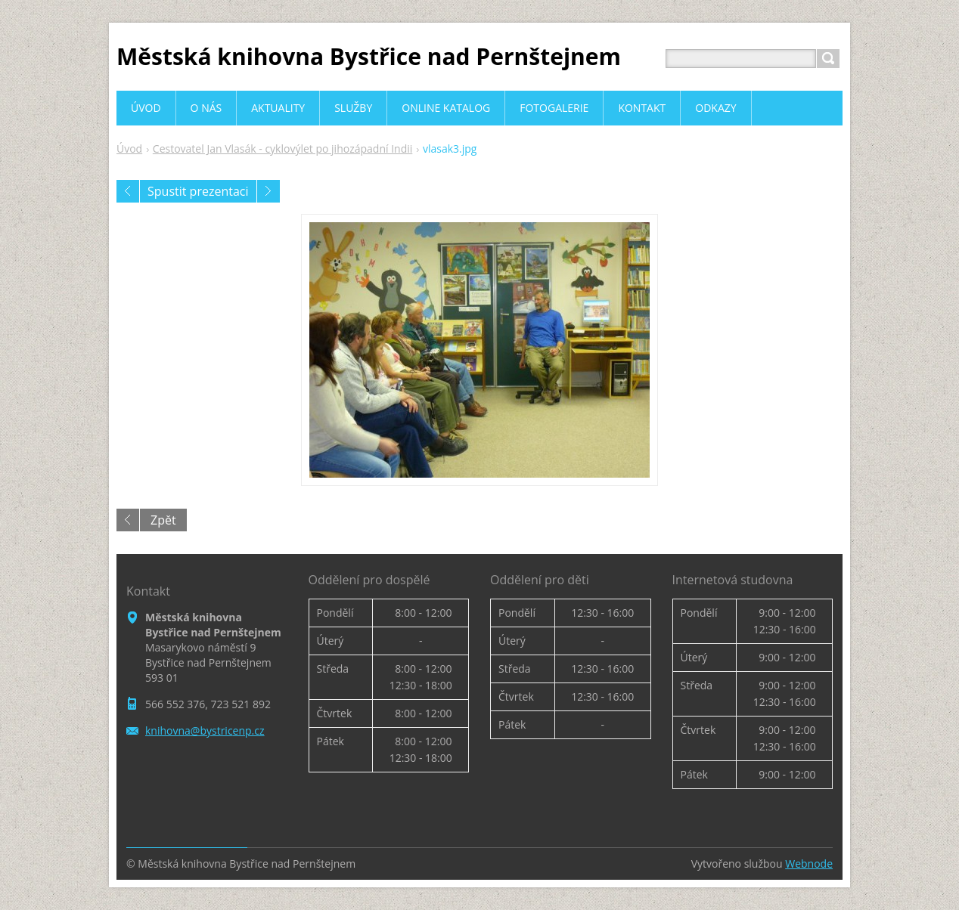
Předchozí (127, 191)
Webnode (809, 863)
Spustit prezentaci (198, 191)
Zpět (163, 520)
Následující (268, 191)
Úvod (129, 148)
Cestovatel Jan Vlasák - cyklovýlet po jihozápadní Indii (282, 148)
